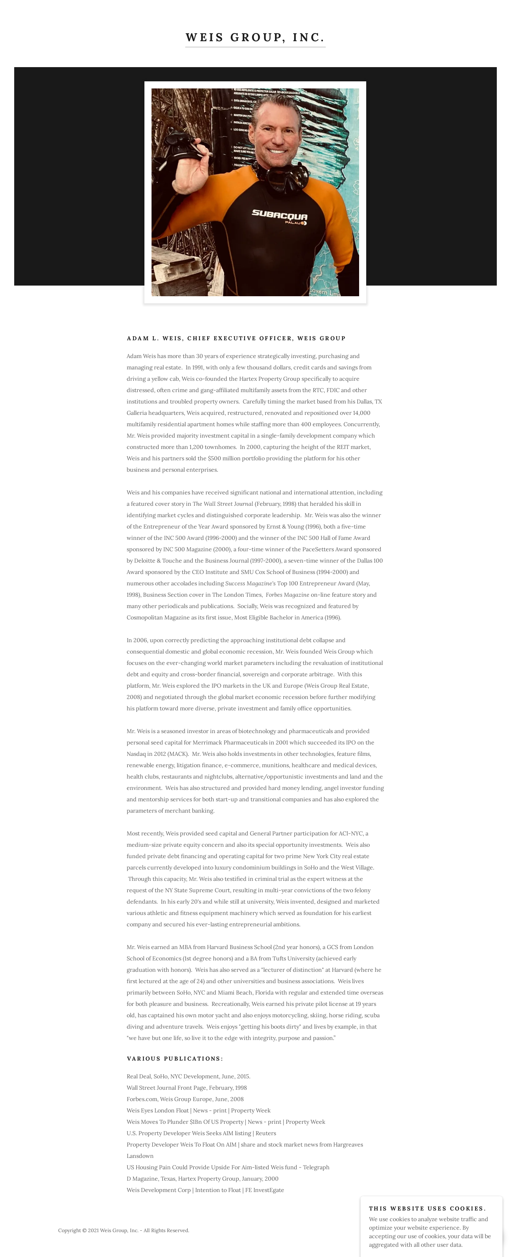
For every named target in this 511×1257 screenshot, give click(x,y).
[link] (256, 39)
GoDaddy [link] (442, 1230)
